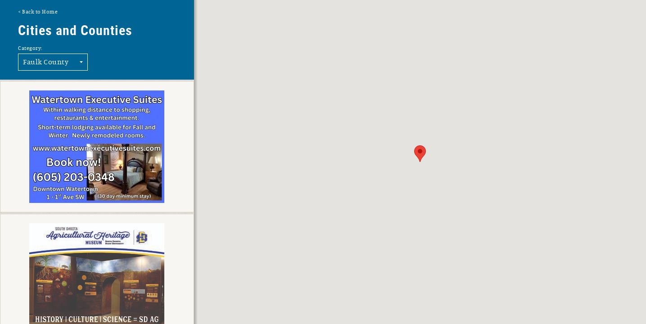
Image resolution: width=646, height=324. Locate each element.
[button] (420, 153)
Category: (30, 48)
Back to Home (40, 11)
